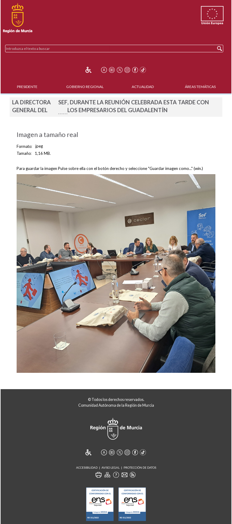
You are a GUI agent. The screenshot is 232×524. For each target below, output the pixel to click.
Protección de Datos (140, 467)
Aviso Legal (111, 467)
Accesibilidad (87, 467)
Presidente (27, 86)
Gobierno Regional (85, 86)
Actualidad (143, 86)
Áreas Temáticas (200, 86)
